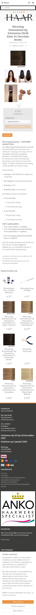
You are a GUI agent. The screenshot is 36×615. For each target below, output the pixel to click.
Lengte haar (9, 118)
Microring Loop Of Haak (27, 289)
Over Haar (4, 475)
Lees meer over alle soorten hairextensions (15, 484)
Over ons (4, 473)
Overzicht (7, 135)
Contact (3, 486)
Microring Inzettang (27, 350)
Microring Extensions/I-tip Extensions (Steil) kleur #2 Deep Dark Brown (9, 354)
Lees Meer (5, 256)
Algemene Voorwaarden (9, 482)
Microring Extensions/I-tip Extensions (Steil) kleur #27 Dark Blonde (27, 321)
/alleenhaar (6, 539)
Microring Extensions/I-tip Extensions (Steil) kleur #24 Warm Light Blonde (27, 389)
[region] (18, 577)
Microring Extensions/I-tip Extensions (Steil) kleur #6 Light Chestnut (9, 321)
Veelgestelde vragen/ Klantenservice (13, 477)
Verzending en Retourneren (10, 480)
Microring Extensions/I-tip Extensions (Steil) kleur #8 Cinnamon (9, 388)
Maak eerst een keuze (18, 127)
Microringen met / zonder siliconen (8, 290)
